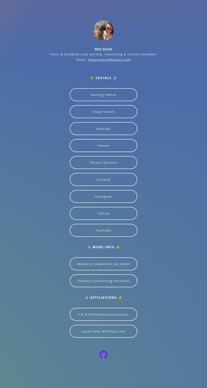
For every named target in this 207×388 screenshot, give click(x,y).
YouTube (103, 230)
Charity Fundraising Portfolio (103, 281)
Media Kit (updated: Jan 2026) (103, 264)
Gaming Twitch (103, 95)
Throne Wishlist (103, 162)
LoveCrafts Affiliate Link (103, 331)
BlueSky (104, 129)
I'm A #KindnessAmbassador (103, 314)
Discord (103, 179)
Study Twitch (103, 112)
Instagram (104, 196)
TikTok (103, 213)
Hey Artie (103, 49)
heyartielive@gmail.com (109, 60)
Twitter (103, 146)
